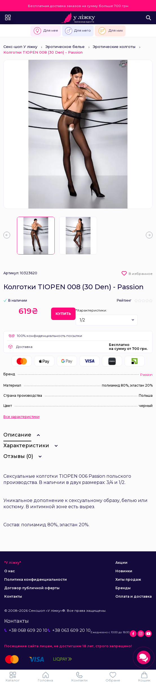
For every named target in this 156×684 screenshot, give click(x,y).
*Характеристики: (91, 310)
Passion (146, 374)
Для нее (45, 30)
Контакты (13, 596)
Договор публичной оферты (32, 588)
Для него (78, 30)
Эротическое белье (65, 46)
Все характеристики (21, 416)
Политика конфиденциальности (35, 579)
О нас (9, 571)
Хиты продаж (128, 579)
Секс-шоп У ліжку (20, 46)
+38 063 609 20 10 (69, 630)
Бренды (123, 588)
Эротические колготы (114, 46)
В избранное (141, 273)
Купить (63, 314)
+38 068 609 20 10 (25, 630)
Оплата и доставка (133, 596)
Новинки (123, 571)
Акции (121, 562)
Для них (110, 30)
